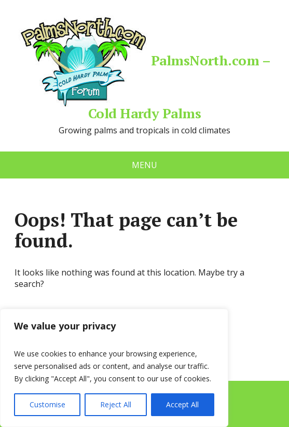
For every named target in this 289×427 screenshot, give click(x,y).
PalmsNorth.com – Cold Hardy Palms (145, 67)
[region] (114, 368)
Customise (47, 404)
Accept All (182, 404)
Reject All (115, 404)
